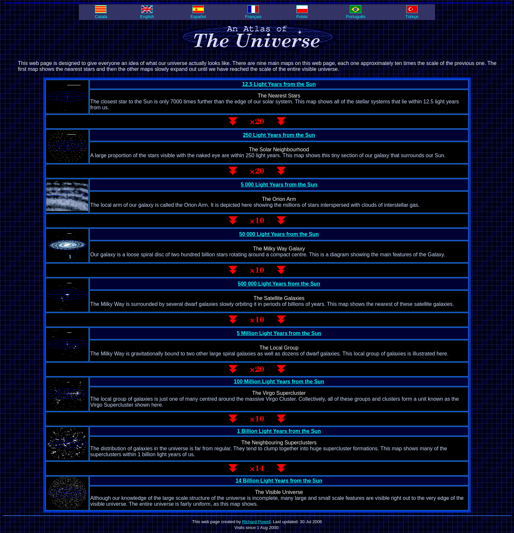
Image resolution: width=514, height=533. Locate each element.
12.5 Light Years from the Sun (279, 84)
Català (101, 14)
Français (253, 14)
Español (198, 14)
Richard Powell (256, 521)
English (147, 14)
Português (355, 14)
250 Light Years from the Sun (279, 135)
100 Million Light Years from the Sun (279, 381)
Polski (302, 14)
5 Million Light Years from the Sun (279, 333)
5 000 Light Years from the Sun (279, 184)
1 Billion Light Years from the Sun (279, 431)
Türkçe (412, 14)
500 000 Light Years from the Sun (279, 284)
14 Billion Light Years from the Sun (279, 480)
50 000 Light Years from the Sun (279, 234)
